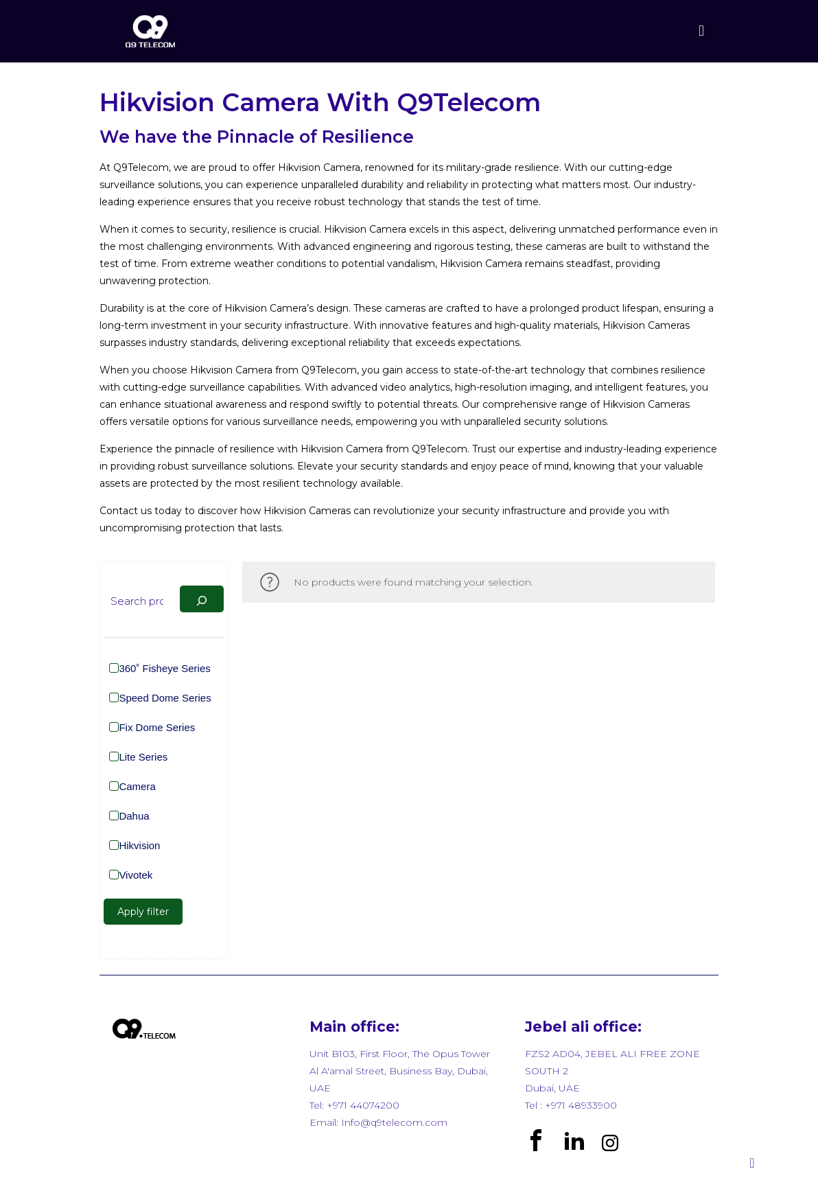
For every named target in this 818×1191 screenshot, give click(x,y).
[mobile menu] (701, 31)
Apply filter (143, 911)
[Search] (202, 599)
